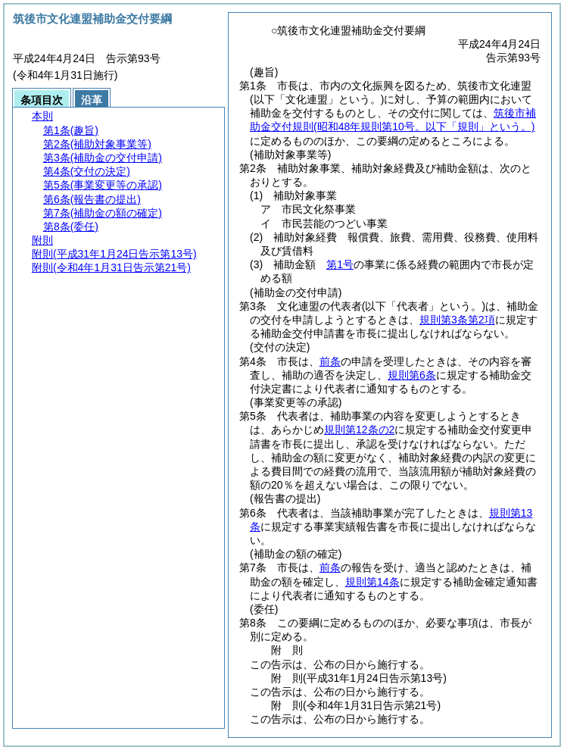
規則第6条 (412, 375)
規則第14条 (372, 582)
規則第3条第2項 (457, 320)
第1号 (340, 264)
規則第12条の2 (359, 429)
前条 (330, 361)
